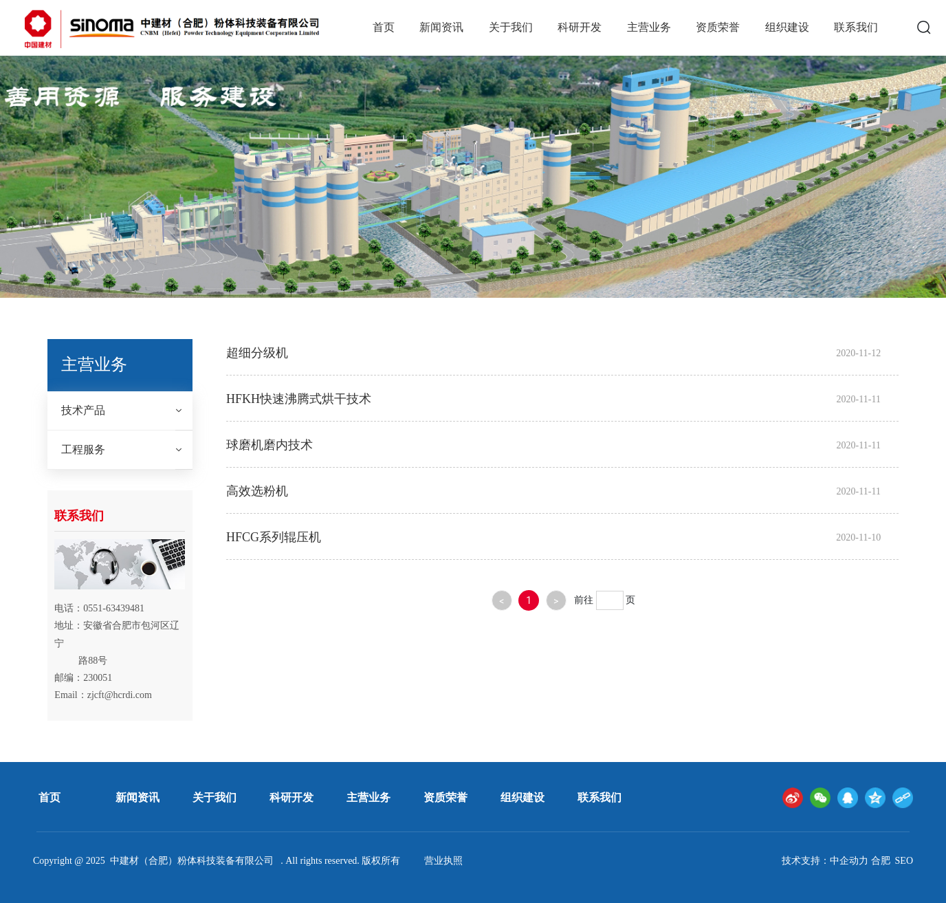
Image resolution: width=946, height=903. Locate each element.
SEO (904, 861)
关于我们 (214, 797)
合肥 (880, 861)
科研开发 (292, 797)
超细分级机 (257, 353)
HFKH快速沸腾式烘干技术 (298, 399)
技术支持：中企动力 (825, 861)
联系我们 (600, 797)
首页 (49, 797)
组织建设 (522, 797)
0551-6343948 (111, 608)
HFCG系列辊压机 (273, 537)
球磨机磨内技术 (269, 445)
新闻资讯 (138, 797)
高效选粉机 (257, 491)
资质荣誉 (446, 797)
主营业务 (368, 797)
